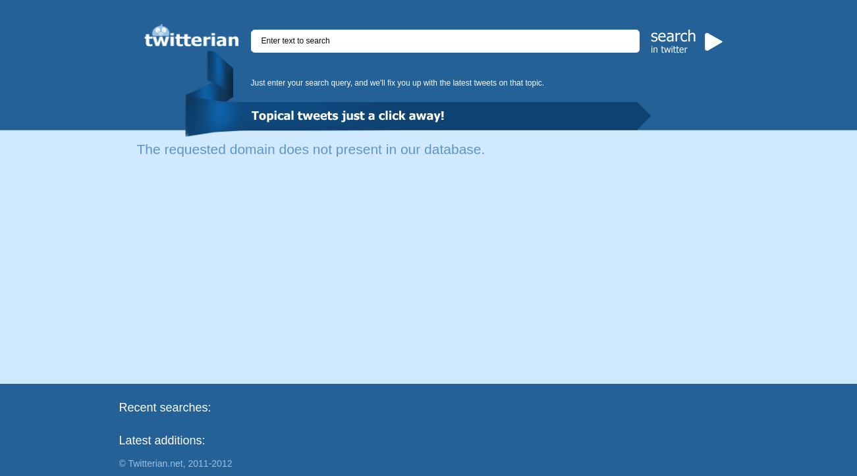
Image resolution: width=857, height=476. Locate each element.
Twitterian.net (155, 463)
